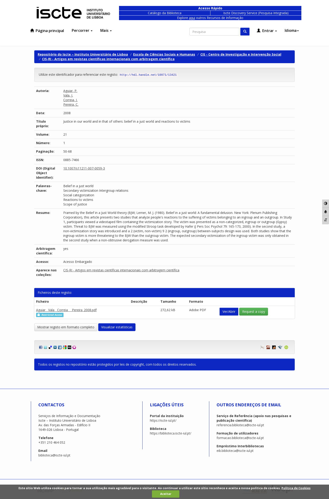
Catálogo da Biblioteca (164, 13)
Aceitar (165, 494)
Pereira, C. (70, 104)
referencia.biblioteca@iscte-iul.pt (240, 425)
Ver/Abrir (229, 311)
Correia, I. (70, 100)
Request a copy (253, 311)
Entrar (267, 30)
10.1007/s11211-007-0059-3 (84, 168)
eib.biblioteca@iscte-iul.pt (235, 450)
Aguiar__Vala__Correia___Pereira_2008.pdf (66, 310)
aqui (192, 18)
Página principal (47, 30)
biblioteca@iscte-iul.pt (54, 455)
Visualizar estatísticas (117, 327)
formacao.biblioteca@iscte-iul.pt (240, 438)
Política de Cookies (295, 488)
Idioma (292, 30)
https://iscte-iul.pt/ (163, 420)
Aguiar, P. (70, 91)
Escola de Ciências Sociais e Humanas (164, 54)
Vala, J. (68, 95)
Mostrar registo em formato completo (65, 327)
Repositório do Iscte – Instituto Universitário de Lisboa (83, 54)
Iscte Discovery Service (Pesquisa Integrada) (256, 13)
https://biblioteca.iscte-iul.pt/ (170, 433)
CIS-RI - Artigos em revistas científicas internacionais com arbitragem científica (108, 59)
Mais (106, 30)
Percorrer (82, 30)
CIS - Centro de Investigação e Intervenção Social (240, 54)
